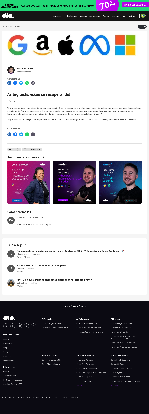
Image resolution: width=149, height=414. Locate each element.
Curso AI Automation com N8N (89, 327)
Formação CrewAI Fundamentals (55, 327)
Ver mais (79, 385)
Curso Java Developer (85, 360)
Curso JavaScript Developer (122, 368)
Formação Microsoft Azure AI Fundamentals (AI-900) (123, 337)
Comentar (36, 149)
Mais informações (74, 306)
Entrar (132, 16)
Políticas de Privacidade (12, 380)
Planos (105, 16)
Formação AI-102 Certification (123, 342)
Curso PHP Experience (85, 377)
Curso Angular (116, 372)
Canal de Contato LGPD (12, 384)
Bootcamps (71, 16)
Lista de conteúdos (12, 27)
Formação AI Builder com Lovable (124, 347)
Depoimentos (8, 360)
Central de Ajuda (10, 371)
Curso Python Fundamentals (87, 368)
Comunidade (94, 16)
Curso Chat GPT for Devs (121, 327)
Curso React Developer (120, 377)
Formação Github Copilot (121, 332)
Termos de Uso (9, 375)
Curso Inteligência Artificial (52, 323)
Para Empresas (118, 16)
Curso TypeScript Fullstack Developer (91, 372)
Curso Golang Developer (86, 381)
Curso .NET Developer (85, 364)
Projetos (83, 16)
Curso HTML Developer (120, 360)
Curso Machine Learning (51, 364)
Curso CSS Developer (119, 364)
